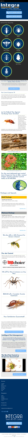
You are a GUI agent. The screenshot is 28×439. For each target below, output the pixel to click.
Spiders (2, 384)
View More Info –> (23, 208)
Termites (2, 383)
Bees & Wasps (3, 385)
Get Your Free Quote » (19, 374)
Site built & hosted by (14, 436)
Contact (2, 400)
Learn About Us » (21, 350)
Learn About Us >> (14, 88)
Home (2, 395)
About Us (2, 396)
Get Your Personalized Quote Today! (14, 331)
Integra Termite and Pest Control (12, 434)
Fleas (2, 390)
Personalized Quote (4, 398)
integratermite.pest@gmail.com (7, 408)
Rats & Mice (3, 388)
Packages (2, 397)
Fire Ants (2, 389)
